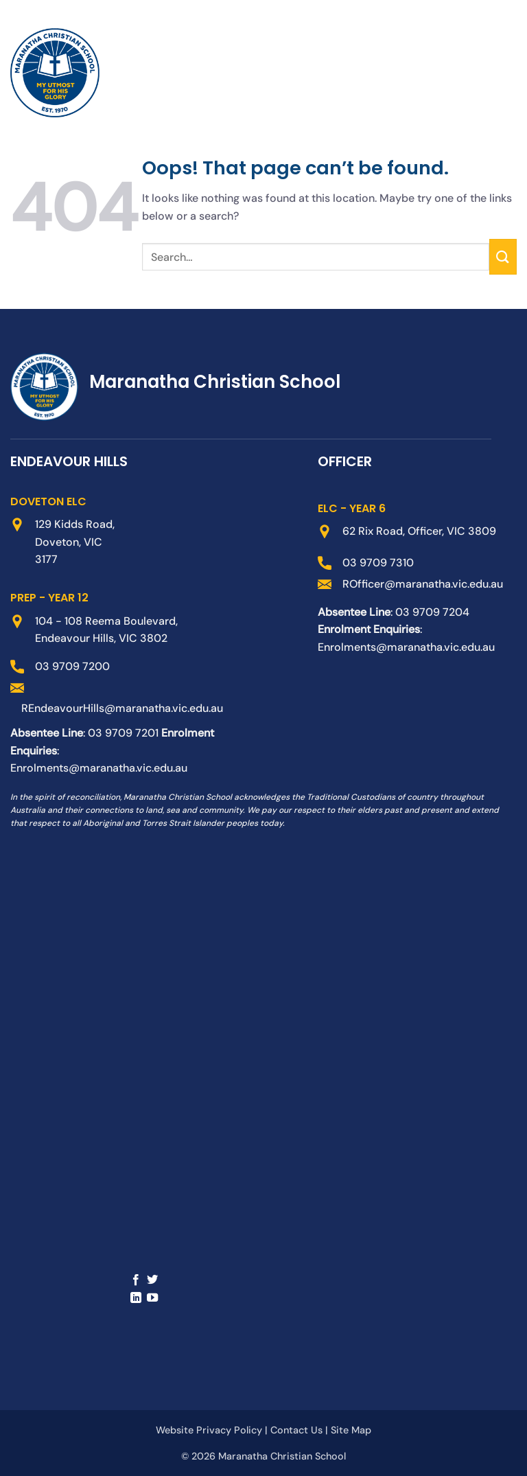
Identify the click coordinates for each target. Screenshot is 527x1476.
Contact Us (296, 1430)
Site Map (351, 1430)
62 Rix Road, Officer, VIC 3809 (419, 531)
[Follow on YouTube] (152, 1298)
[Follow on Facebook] (135, 1280)
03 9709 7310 (378, 562)
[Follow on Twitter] (152, 1280)
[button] (477, 73)
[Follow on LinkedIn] (135, 1298)
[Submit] (503, 256)
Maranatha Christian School (282, 1456)
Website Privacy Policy (209, 1430)
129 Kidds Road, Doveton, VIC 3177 (75, 541)
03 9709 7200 (72, 666)
